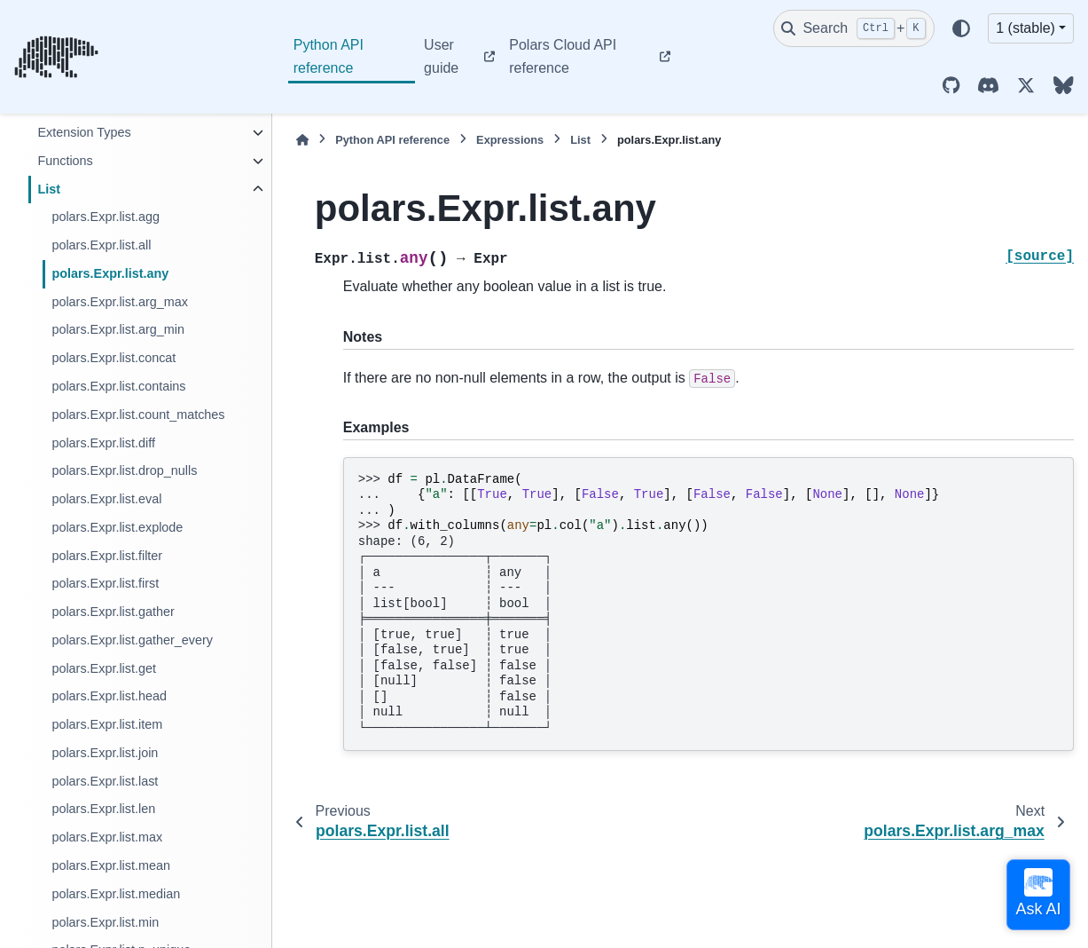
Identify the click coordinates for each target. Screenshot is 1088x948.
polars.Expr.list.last (104, 781)
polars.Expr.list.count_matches (137, 414)
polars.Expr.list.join (104, 753)
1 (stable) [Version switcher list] (1025, 28)
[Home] (302, 139)
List (48, 189)
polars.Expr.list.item (106, 724)
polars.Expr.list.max (106, 837)
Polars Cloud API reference (562, 56)
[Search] (854, 28)
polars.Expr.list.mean (110, 865)
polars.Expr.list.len (103, 809)
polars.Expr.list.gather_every (132, 640)
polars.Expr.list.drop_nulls (124, 470)
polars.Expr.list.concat (113, 358)
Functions (64, 161)
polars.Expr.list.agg (105, 216)
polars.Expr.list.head (109, 696)
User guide (441, 56)
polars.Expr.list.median (115, 894)
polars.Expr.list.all (101, 245)
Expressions (510, 139)
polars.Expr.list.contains (118, 386)
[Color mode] (961, 28)
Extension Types (83, 132)
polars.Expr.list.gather (112, 611)
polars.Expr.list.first (105, 583)
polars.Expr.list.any (109, 273)
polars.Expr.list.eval (106, 499)
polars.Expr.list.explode (117, 527)
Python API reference (329, 56)
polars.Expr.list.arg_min (117, 329)
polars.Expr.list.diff (103, 443)
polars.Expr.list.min (105, 922)
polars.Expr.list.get (103, 668)
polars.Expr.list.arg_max (119, 302)
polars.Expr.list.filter (106, 556)
